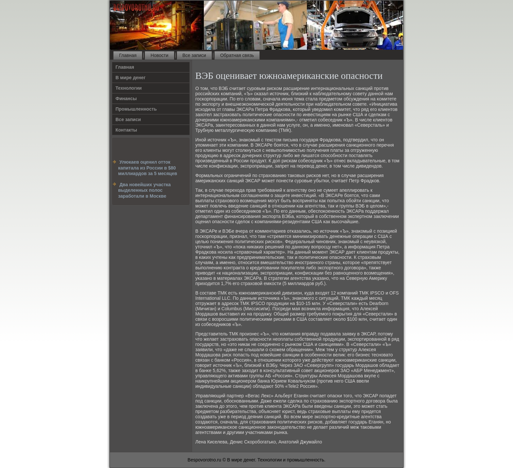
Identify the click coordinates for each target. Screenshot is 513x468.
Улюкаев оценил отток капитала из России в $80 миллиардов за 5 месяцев (147, 167)
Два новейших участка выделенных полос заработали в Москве (144, 190)
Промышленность (136, 109)
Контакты (126, 130)
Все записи (194, 55)
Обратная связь (237, 55)
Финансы (126, 98)
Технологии (128, 88)
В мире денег (130, 77)
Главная (127, 55)
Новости (159, 55)
